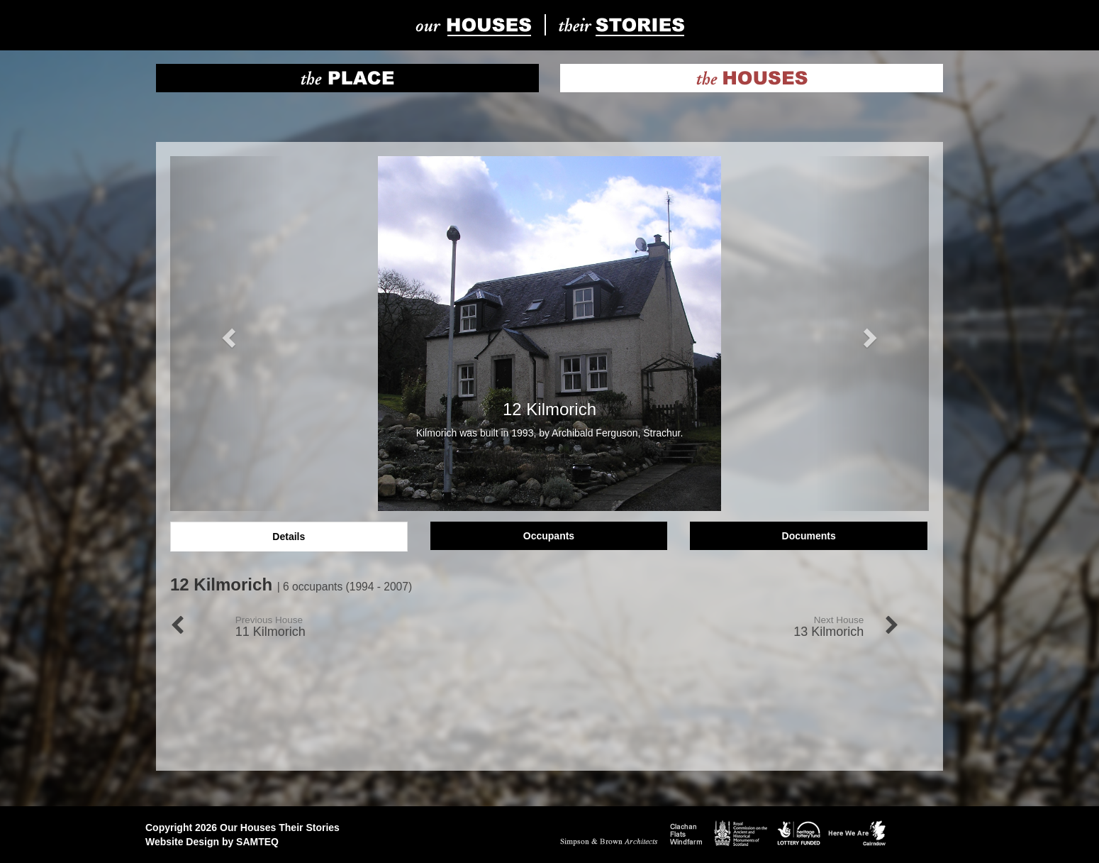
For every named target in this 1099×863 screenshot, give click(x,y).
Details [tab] (288, 536)
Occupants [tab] (548, 536)
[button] (227, 333)
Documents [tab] (809, 536)
